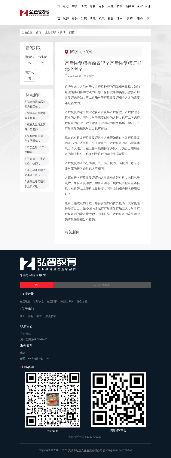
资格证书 (120, 12)
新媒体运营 (129, 12)
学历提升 (75, 12)
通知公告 (29, 75)
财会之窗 (82, 301)
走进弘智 (66, 12)
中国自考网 (67, 301)
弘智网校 (52, 301)
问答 (72, 32)
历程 (30, 316)
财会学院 (93, 12)
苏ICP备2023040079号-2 (117, 450)
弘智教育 (25, 301)
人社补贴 (111, 12)
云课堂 (148, 12)
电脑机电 (102, 12)
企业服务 (140, 12)
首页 (58, 12)
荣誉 (39, 316)
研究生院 (84, 12)
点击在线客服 (102, 285)
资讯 (62, 32)
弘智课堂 (38, 301)
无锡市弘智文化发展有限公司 (85, 450)
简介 (22, 316)
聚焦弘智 (29, 60)
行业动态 (42, 60)
